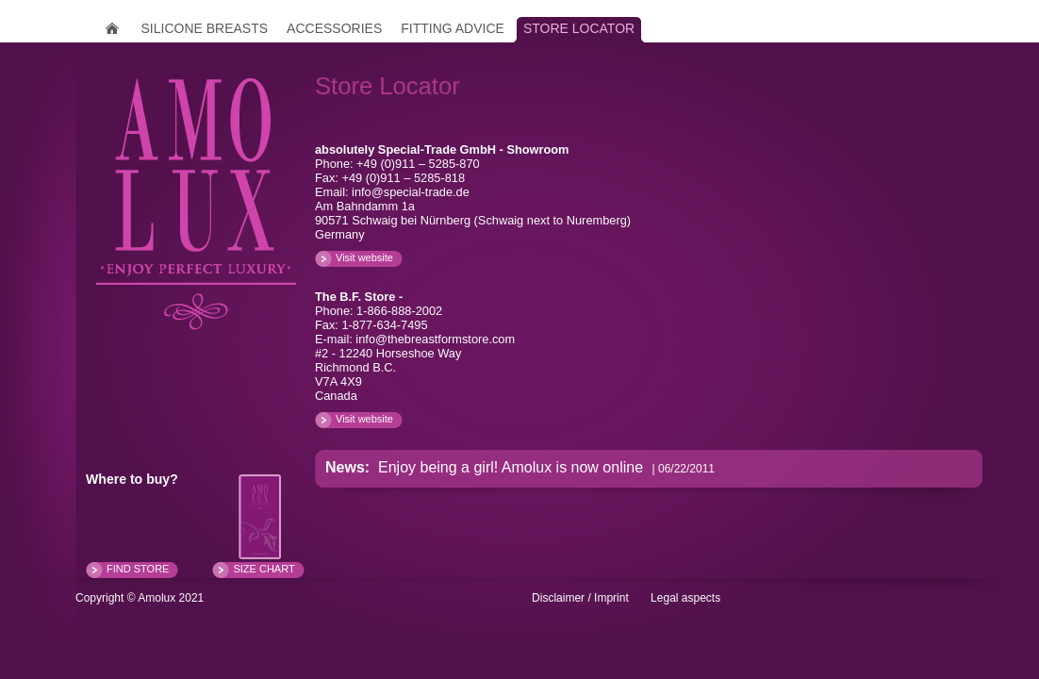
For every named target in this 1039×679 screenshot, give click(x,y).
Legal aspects (685, 597)
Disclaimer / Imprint (580, 597)
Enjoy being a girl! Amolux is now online (509, 467)
